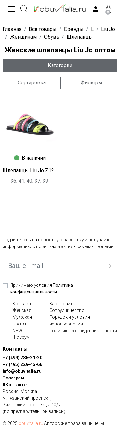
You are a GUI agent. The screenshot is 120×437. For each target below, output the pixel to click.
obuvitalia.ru (31, 423)
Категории (60, 65)
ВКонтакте (15, 384)
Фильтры (91, 83)
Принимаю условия (41, 288)
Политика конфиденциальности (83, 330)
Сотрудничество (66, 310)
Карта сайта (62, 303)
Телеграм (13, 377)
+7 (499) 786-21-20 (22, 357)
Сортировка (32, 83)
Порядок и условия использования (69, 320)
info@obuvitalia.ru (22, 371)
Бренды (20, 323)
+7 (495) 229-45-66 (22, 364)
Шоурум (21, 337)
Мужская (22, 317)
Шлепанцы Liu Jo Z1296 (30, 171)
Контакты (22, 303)
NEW (17, 330)
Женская (21, 310)
